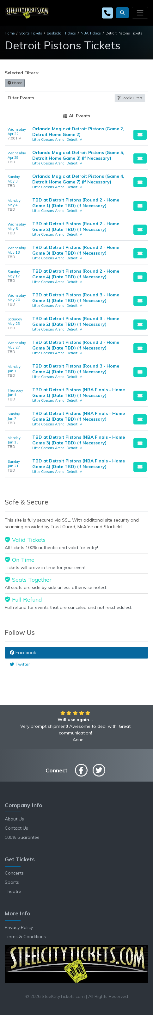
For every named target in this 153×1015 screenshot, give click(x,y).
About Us (14, 819)
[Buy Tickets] (140, 135)
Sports (12, 882)
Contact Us (16, 828)
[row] (76, 134)
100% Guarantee (22, 837)
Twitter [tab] (20, 664)
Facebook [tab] (23, 652)
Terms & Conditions (25, 936)
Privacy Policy (19, 927)
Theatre (13, 891)
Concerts (14, 873)
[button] (122, 12)
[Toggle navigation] (140, 12)
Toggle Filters (130, 98)
